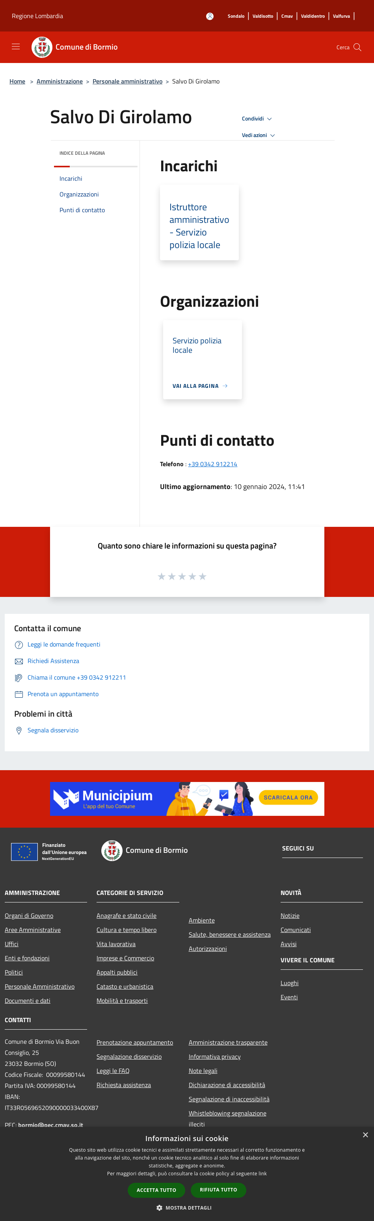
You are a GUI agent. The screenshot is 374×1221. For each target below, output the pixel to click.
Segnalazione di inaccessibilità (229, 1099)
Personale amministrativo (127, 81)
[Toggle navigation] (15, 46)
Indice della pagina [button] (82, 153)
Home (17, 81)
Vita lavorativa (116, 944)
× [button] (365, 1135)
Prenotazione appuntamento (135, 1042)
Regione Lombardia (37, 15)
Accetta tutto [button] (156, 1190)
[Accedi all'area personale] (210, 16)
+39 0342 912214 (212, 464)
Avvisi (289, 944)
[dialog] (187, 1174)
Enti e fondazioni (27, 958)
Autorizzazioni (208, 948)
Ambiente (202, 920)
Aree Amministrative (33, 929)
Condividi (258, 119)
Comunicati (296, 929)
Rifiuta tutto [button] (218, 1189)
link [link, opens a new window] (263, 1173)
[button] (187, 1208)
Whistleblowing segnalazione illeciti (227, 1118)
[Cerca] (357, 47)
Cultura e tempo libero (126, 929)
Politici (14, 972)
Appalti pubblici (117, 972)
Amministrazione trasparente (228, 1042)
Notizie (290, 915)
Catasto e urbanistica (125, 986)
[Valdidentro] (313, 16)
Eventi (289, 997)
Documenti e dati (27, 1000)
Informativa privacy (215, 1056)
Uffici (12, 944)
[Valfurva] (341, 16)
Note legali (203, 1070)
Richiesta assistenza (124, 1084)
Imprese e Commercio (125, 958)
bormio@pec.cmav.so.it (50, 1125)
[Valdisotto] (263, 16)
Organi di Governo (29, 915)
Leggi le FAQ (113, 1070)
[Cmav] (287, 16)
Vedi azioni (259, 135)
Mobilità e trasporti (122, 1000)
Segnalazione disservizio (129, 1056)
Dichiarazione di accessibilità (227, 1084)
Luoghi (290, 983)
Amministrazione (60, 81)
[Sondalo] (236, 16)
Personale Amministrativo (39, 986)
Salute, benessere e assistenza (230, 934)
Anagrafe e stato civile (126, 915)
